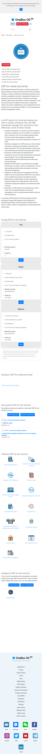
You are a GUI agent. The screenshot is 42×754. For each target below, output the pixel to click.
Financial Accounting (31, 527)
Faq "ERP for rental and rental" (10, 82)
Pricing (21, 670)
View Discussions (13, 414)
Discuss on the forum (27, 414)
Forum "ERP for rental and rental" (10, 77)
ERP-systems (21, 684)
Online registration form (31, 543)
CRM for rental (6, 423)
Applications (21, 667)
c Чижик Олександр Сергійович (17, 420)
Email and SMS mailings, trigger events (10, 495)
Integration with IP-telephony (10, 480)
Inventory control (31, 480)
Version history (21, 673)
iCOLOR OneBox (10, 597)
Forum (21, 675)
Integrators (21, 699)
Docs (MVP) (21, 696)
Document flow (31, 511)
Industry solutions (21, 687)
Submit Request (14, 585)
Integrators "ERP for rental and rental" (12, 79)
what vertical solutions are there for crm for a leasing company (18, 434)
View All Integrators (27, 585)
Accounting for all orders (10, 511)
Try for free (6, 65)
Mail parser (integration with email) (31, 496)
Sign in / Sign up (22, 24)
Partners (21, 704)
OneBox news (21, 713)
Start (21, 260)
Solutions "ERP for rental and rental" (11, 71)
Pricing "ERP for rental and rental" (10, 74)
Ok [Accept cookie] (21, 9)
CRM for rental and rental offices (10, 385)
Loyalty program (10, 543)
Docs (21, 678)
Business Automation (21, 690)
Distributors (21, 701)
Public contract (21, 716)
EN (12, 24)
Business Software (21, 693)
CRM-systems (21, 681)
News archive (21, 707)
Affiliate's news (21, 710)
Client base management (10, 464)
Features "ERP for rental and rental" (11, 69)
